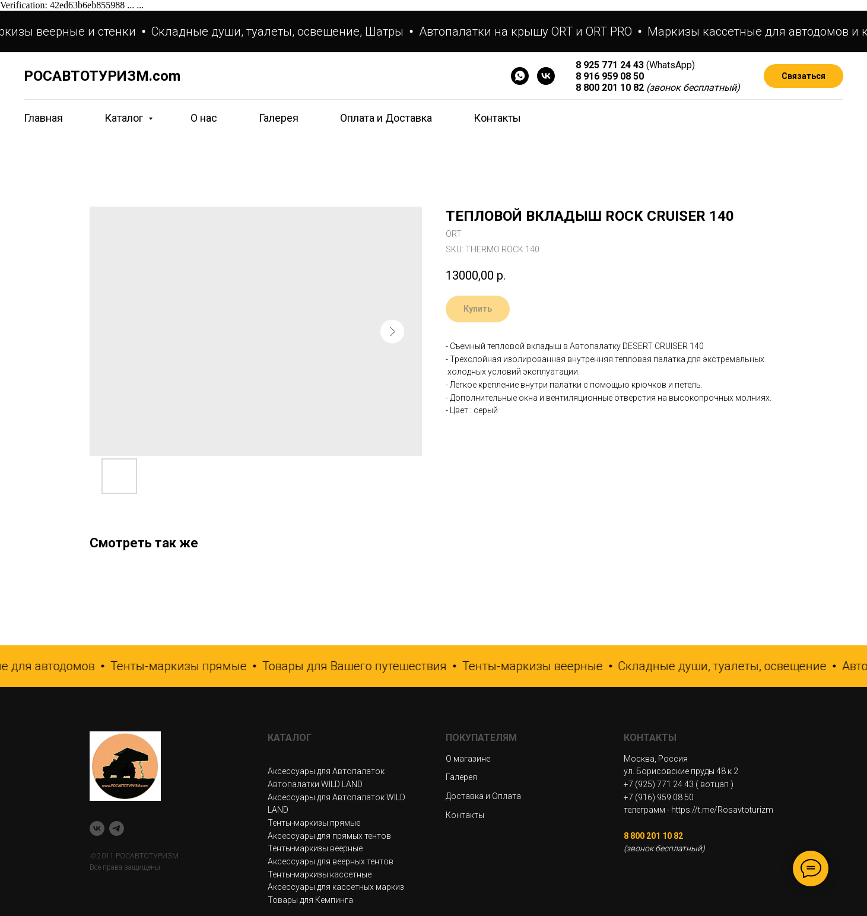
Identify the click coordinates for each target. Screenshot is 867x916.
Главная (43, 118)
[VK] (546, 76)
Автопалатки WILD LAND (315, 784)
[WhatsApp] (520, 76)
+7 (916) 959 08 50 (659, 797)
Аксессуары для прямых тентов (329, 836)
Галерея (278, 118)
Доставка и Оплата (483, 796)
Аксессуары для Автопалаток (326, 771)
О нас (203, 118)
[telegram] (116, 828)
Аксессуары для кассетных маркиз (336, 887)
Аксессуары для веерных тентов (330, 861)
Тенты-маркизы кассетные (319, 874)
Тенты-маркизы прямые (314, 823)
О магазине (468, 758)
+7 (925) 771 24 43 (659, 784)
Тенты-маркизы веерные (315, 848)
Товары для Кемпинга (310, 900)
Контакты (497, 118)
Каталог (124, 118)
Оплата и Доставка (386, 118)
